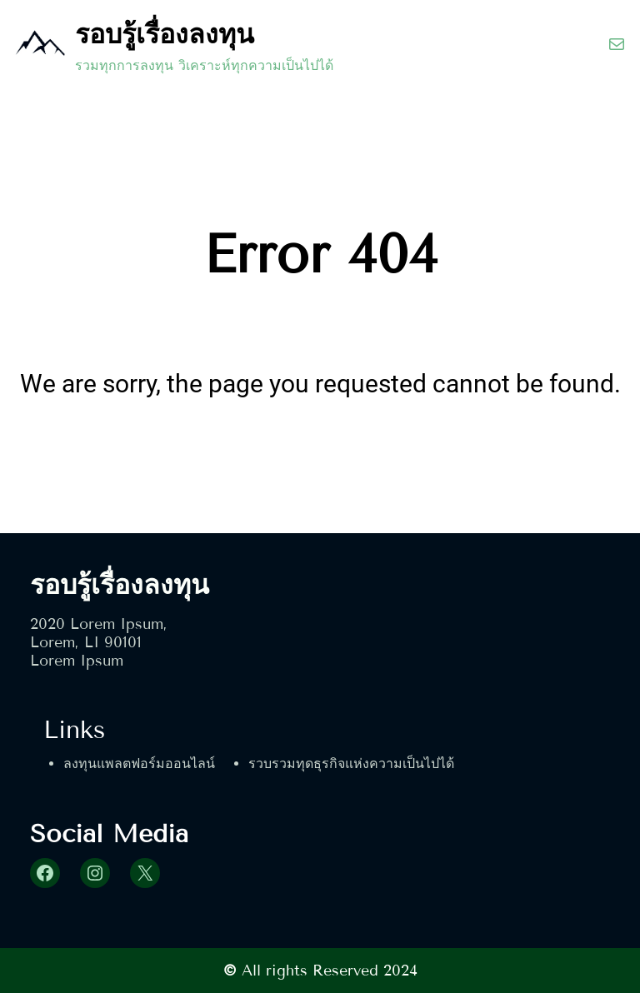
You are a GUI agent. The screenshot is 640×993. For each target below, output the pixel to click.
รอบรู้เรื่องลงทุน (164, 34)
